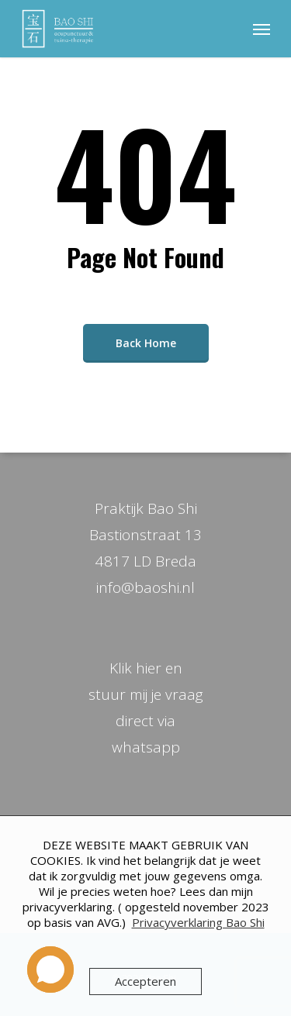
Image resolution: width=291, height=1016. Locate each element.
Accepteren (145, 981)
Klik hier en (145, 668)
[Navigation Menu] (261, 28)
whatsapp (146, 747)
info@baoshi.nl (145, 587)
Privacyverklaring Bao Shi (198, 922)
